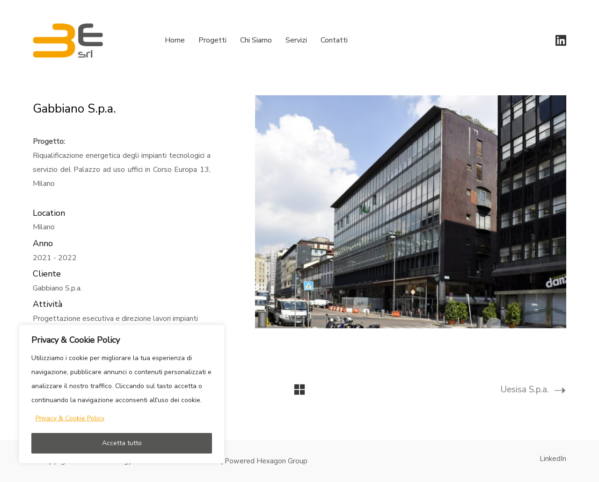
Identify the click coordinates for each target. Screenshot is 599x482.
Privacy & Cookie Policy (70, 418)
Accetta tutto (122, 443)
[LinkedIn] (553, 458)
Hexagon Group (281, 461)
